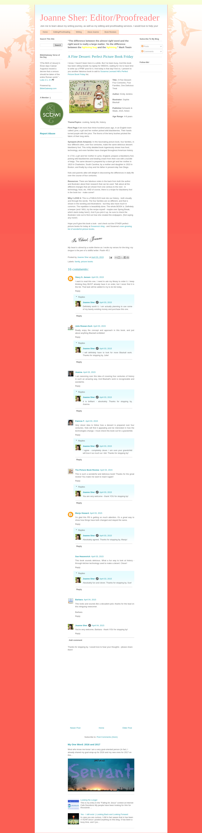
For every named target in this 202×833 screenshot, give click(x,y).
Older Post (127, 728)
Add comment (75, 640)
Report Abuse (47, 133)
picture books (87, 261)
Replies (81, 297)
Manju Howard (82, 513)
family (77, 261)
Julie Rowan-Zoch (83, 326)
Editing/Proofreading (61, 32)
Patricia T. (80, 421)
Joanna (78, 372)
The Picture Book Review (87, 470)
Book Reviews (110, 32)
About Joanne (93, 32)
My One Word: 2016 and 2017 (84, 744)
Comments (147, 51)
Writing (79, 32)
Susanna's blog (98, 226)
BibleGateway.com (48, 88)
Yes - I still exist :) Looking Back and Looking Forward (104, 814)
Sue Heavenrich (82, 556)
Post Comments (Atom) (107, 737)
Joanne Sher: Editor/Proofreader (99, 17)
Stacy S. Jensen (83, 277)
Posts (145, 46)
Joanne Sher (89, 302)
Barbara (79, 599)
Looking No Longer (89, 800)
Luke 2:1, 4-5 (46, 80)
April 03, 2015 (97, 277)
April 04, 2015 (90, 599)
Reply (77, 291)
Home (45, 32)
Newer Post (75, 728)
